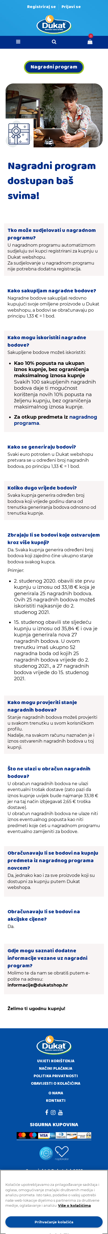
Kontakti (56, 1101)
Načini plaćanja (55, 1069)
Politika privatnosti (56, 1076)
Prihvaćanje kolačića (54, 1222)
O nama (55, 1093)
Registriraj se (41, 6)
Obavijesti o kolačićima (55, 1084)
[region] (54, 1202)
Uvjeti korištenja (55, 1061)
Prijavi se (71, 6)
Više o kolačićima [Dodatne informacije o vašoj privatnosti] (74, 1205)
